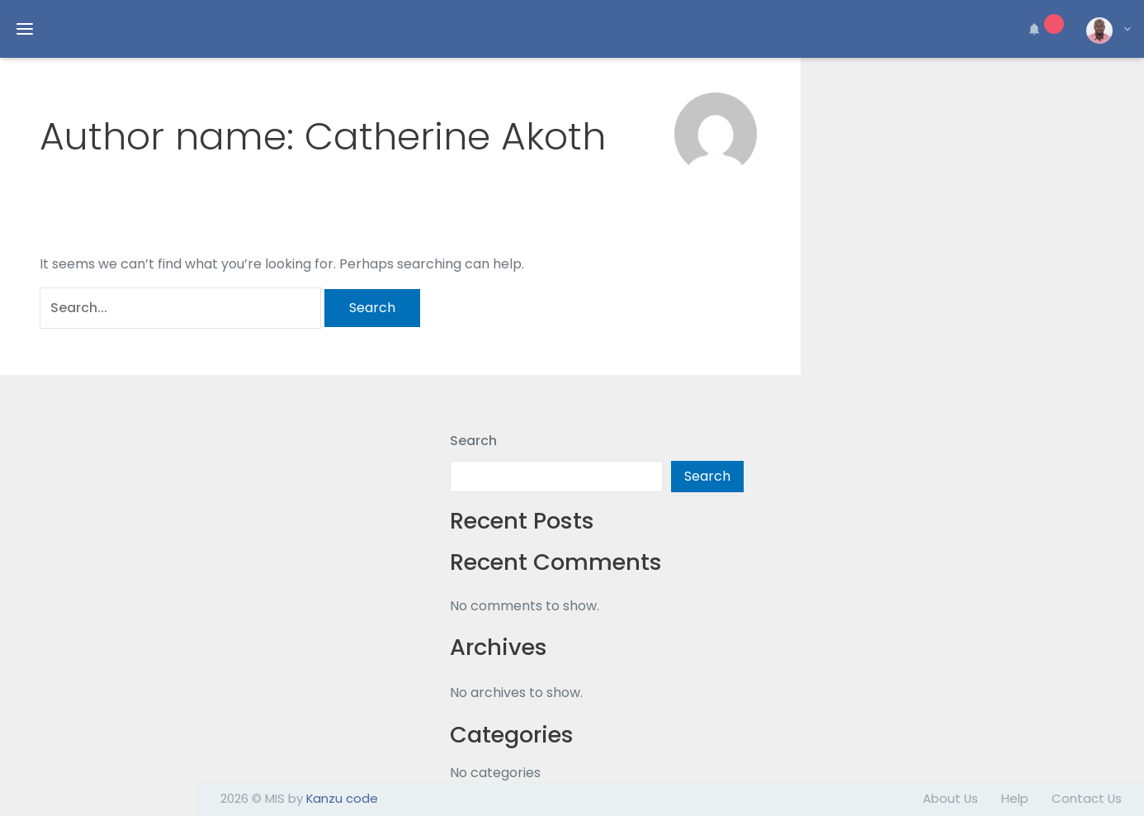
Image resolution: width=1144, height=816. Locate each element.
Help (1014, 798)
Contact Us (1087, 798)
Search (473, 440)
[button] (1043, 29)
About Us (950, 798)
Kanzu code (342, 798)
